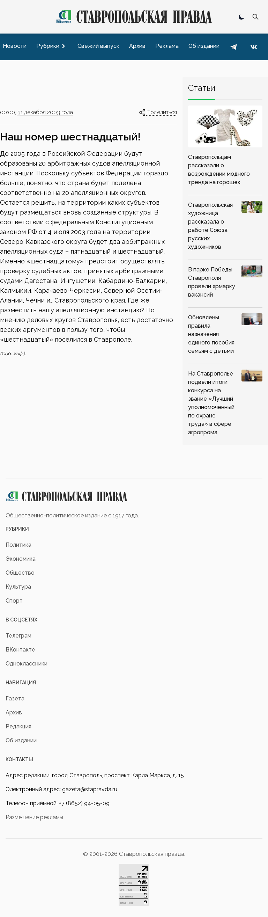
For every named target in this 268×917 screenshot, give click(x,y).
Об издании (21, 740)
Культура (18, 586)
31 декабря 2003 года (45, 112)
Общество (20, 572)
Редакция (18, 726)
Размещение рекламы (34, 817)
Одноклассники (26, 663)
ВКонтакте (20, 649)
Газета (15, 698)
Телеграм (18, 635)
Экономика (21, 558)
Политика (18, 544)
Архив (14, 712)
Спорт (14, 600)
